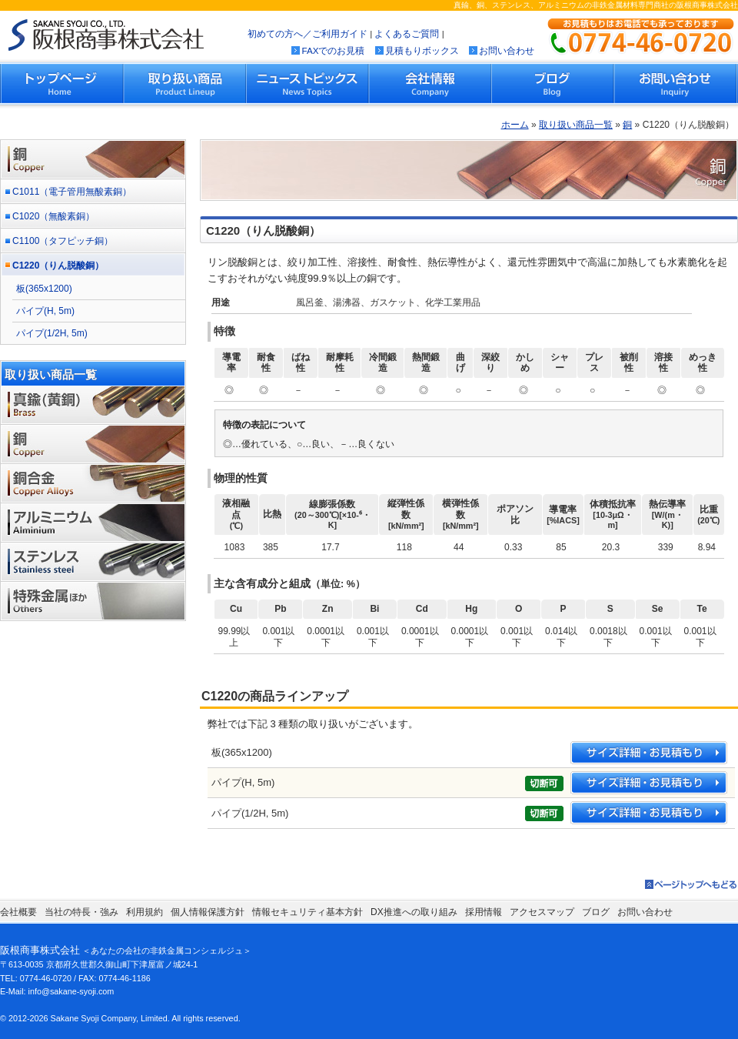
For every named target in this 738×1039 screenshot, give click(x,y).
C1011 (71, 191)
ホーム (515, 124)
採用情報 (483, 912)
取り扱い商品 (185, 83)
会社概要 (18, 912)
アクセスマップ (542, 912)
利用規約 (144, 912)
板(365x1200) (44, 288)
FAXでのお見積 (332, 50)
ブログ (552, 83)
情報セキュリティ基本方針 (307, 912)
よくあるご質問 (406, 33)
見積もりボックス (422, 50)
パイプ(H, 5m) (45, 311)
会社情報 (429, 83)
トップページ (62, 83)
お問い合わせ (506, 50)
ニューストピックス (307, 83)
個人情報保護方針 (207, 912)
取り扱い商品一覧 (576, 124)
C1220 (58, 265)
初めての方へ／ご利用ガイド (307, 33)
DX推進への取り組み (414, 912)
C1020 (53, 216)
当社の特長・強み (81, 912)
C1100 (62, 241)
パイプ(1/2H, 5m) (52, 333)
